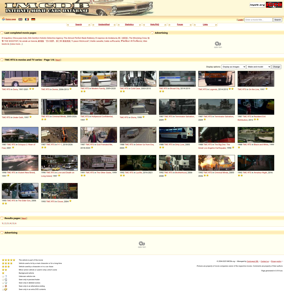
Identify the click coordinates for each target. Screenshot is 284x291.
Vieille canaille (96, 41)
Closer (60, 201)
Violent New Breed (26, 172)
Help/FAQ (154, 24)
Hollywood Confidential (101, 116)
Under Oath (18, 117)
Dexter (55, 89)
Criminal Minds (59, 116)
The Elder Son (24, 200)
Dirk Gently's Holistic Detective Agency (45, 38)
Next (58, 60)
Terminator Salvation (184, 116)
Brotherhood (181, 172)
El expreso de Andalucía (106, 38)
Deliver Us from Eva (145, 144)
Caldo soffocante (112, 41)
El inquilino (7, 38)
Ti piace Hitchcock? (80, 41)
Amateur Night (260, 172)
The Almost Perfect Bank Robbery (79, 38)
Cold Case (135, 88)
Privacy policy (276, 261)
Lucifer (139, 172)
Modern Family (98, 88)
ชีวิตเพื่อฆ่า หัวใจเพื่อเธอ (131, 41)
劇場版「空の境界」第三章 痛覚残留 (54, 41)
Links (205, 24)
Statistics (129, 24)
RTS (8, 89)
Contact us (265, 261)
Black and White (261, 144)
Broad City (174, 88)
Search (78, 24)
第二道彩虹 (123, 38)
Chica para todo (20, 38)
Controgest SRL (252, 261)
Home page (10, 19)
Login (240, 19)
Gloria (133, 117)
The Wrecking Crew (138, 38)
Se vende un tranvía (28, 41)
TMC (4, 89)
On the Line (254, 89)
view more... (16, 44)
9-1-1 (59, 144)
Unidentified (104, 24)
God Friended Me (104, 144)
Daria (15, 89)
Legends (213, 89)
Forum (180, 24)
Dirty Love (179, 144)
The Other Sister (104, 172)
